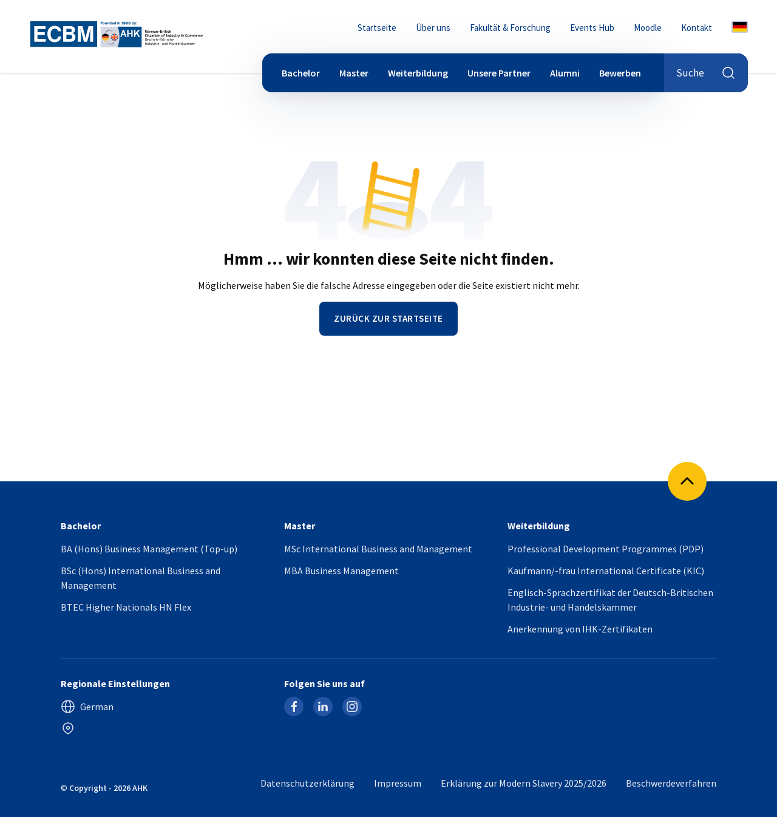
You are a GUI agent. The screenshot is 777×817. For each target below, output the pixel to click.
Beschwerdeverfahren (671, 783)
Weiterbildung (418, 73)
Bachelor (301, 73)
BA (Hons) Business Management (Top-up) (149, 549)
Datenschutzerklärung (307, 783)
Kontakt (696, 27)
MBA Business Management (341, 570)
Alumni (565, 73)
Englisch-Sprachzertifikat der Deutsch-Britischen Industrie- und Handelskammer (610, 599)
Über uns (433, 27)
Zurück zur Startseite (388, 318)
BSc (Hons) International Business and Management (140, 577)
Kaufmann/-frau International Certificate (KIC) (605, 570)
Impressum (397, 783)
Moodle (648, 27)
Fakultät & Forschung (510, 27)
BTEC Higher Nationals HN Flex (126, 607)
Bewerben (620, 73)
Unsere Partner (499, 73)
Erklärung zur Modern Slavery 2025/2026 (523, 783)
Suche (706, 73)
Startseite (377, 27)
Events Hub (592, 27)
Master (353, 73)
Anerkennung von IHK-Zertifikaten (580, 629)
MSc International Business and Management (378, 549)
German (87, 706)
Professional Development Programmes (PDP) (605, 549)
